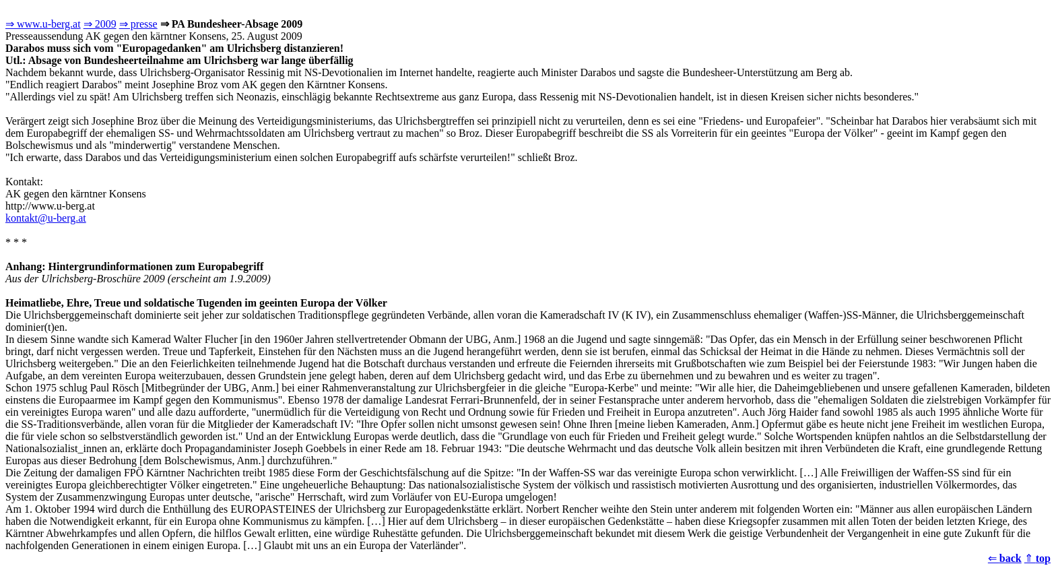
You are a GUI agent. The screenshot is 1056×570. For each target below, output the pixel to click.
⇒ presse (138, 24)
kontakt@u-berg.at (45, 218)
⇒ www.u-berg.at (43, 24)
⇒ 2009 (100, 24)
